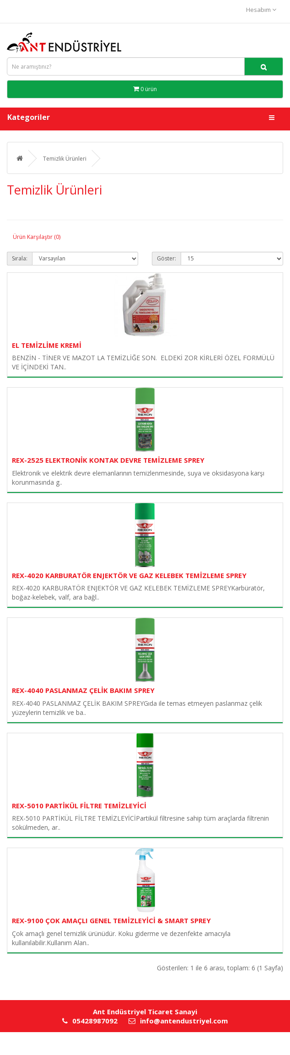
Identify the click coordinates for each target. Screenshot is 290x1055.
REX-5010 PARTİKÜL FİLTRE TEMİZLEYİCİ (79, 805)
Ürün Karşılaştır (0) (36, 237)
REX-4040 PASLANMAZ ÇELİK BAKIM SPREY (83, 690)
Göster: (166, 258)
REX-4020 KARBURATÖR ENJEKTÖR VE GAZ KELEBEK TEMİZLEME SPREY (129, 575)
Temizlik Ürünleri (64, 158)
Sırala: (19, 258)
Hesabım (261, 9)
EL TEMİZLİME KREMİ (46, 345)
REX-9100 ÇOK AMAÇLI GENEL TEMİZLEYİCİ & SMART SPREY (111, 920)
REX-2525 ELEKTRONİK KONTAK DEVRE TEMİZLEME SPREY (108, 460)
